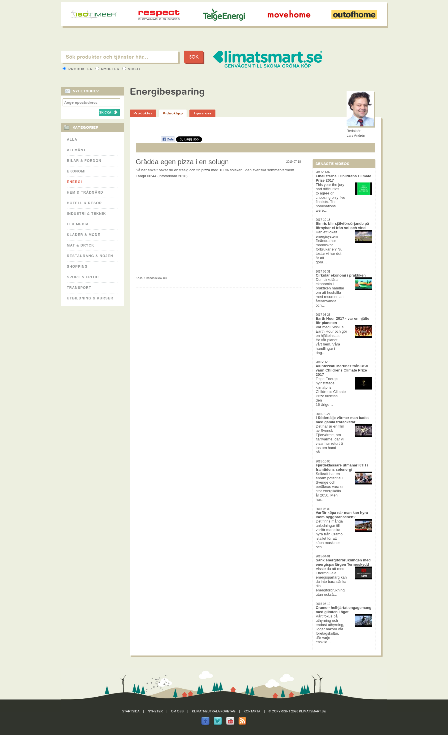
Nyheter (108, 69)
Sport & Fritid (83, 277)
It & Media (78, 224)
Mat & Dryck (80, 245)
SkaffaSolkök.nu (155, 278)
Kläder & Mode (83, 235)
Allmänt (76, 150)
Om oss (177, 711)
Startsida (131, 711)
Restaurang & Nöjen (90, 256)
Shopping (77, 267)
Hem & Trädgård (85, 192)
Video (131, 69)
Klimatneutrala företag (213, 711)
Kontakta (252, 711)
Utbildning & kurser (90, 298)
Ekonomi (76, 171)
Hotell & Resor (84, 203)
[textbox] (119, 57)
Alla (72, 140)
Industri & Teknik (86, 214)
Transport (79, 288)
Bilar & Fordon (84, 161)
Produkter (78, 69)
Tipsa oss (202, 113)
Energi (74, 182)
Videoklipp (173, 113)
